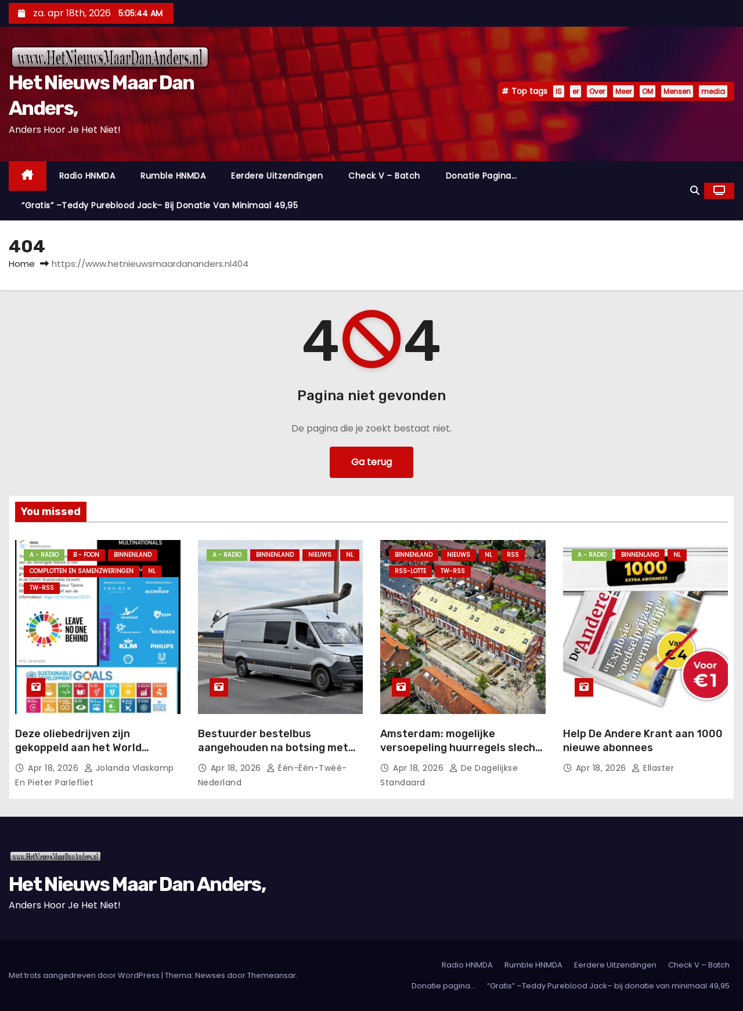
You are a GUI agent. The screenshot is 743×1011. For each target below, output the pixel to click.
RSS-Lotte (410, 571)
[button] (694, 190)
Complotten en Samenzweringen (82, 571)
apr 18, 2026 (54, 768)
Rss (513, 554)
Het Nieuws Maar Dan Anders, (137, 884)
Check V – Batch (384, 176)
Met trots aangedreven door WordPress (85, 975)
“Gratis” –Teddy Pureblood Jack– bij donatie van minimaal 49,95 (159, 205)
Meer (623, 91)
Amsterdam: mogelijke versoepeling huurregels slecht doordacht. (460, 747)
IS (559, 91)
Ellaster (653, 768)
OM (647, 91)
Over (597, 91)
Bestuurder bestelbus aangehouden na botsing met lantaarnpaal (273, 747)
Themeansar (271, 975)
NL (152, 571)
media (713, 91)
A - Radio (44, 554)
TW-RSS (42, 588)
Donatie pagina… (481, 176)
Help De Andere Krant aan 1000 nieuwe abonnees (643, 740)
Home (22, 264)
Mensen (677, 91)
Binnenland (133, 554)
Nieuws (319, 554)
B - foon (86, 554)
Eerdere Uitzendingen (277, 176)
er (575, 91)
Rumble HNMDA (172, 176)
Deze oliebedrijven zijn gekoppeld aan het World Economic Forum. (78, 747)
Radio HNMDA (87, 176)
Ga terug (371, 462)
